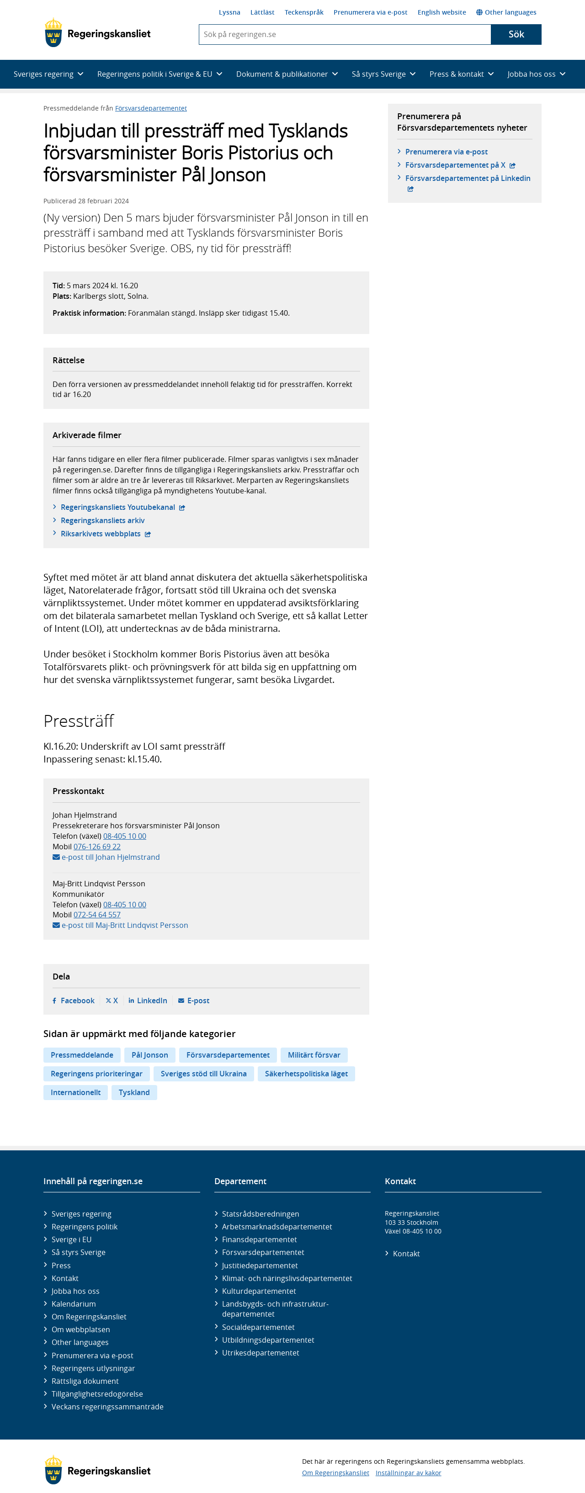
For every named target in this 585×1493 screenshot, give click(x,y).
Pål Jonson (150, 1055)
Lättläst (262, 12)
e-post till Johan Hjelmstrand (111, 857)
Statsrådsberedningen (260, 1214)
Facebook (78, 1000)
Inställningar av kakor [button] (408, 1472)
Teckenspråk (304, 12)
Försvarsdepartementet (151, 108)
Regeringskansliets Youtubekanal (123, 507)
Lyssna (229, 12)
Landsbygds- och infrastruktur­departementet (275, 1309)
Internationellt (76, 1092)
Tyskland (134, 1092)
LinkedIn (152, 1000)
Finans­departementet (259, 1239)
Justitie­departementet (260, 1265)
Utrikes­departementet (260, 1353)
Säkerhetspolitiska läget (306, 1074)
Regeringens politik (84, 1227)
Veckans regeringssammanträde (108, 1407)
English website (442, 12)
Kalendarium (74, 1304)
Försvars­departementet (263, 1252)
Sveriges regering (82, 1214)
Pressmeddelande (82, 1055)
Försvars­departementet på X (460, 165)
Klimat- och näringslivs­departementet (287, 1278)
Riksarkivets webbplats (106, 534)
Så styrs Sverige (79, 1252)
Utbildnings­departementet (268, 1340)
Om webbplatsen (81, 1329)
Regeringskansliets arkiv (103, 520)
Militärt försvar (314, 1055)
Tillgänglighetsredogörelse (97, 1394)
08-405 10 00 (124, 836)
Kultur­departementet (259, 1291)
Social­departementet (258, 1327)
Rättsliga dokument (85, 1381)
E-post (198, 1000)
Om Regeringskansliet (89, 1317)
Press (61, 1265)
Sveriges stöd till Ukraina (204, 1074)
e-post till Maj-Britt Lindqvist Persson (125, 925)
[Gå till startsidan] (97, 32)
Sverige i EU (72, 1239)
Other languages (506, 12)
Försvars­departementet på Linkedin (468, 178)
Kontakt (65, 1278)
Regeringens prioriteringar (97, 1074)
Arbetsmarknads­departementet (277, 1227)
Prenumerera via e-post (371, 12)
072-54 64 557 (97, 915)
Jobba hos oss (76, 1291)
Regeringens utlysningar (93, 1368)
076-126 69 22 (97, 847)
